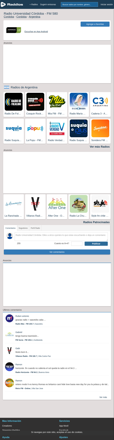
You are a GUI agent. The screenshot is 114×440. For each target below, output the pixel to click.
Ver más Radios (100, 146)
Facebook (63, 430)
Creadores (7, 426)
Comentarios (10, 228)
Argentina (34, 16)
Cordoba (9, 16)
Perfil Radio (35, 228)
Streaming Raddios (11, 430)
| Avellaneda (28, 340)
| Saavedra (29, 324)
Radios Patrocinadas (96, 222)
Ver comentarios (56, 252)
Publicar (96, 244)
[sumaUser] (76, 244)
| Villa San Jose (29, 388)
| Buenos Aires (32, 372)
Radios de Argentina (24, 87)
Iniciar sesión (107, 4)
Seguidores (23, 228)
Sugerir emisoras (48, 4)
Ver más (103, 397)
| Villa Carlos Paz (33, 356)
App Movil (63, 426)
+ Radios (34, 4)
